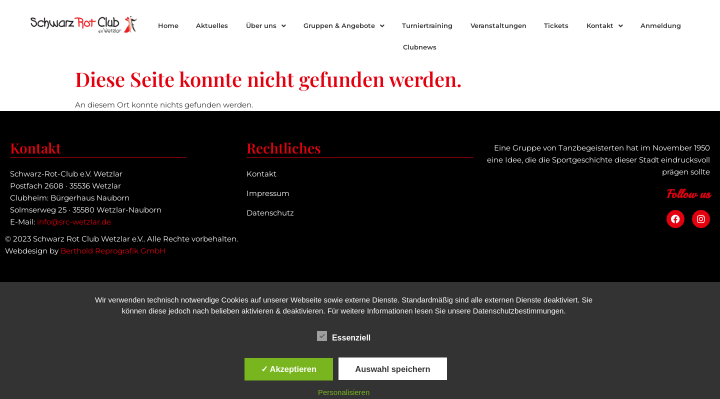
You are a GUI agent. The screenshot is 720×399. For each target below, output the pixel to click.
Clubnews (419, 47)
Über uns (266, 26)
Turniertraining (427, 26)
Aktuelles (212, 26)
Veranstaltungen (498, 26)
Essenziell (343, 336)
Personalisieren (344, 392)
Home (168, 26)
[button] (265, 25)
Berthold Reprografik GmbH (113, 251)
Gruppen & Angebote (344, 26)
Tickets (556, 26)
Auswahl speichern (392, 369)
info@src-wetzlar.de (74, 221)
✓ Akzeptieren (289, 369)
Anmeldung (660, 26)
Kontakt (604, 26)
